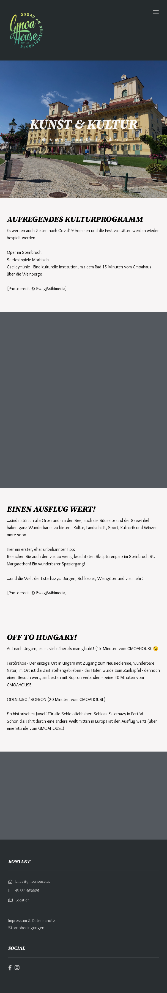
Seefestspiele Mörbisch (28, 259)
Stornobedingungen (26, 927)
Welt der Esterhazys (42, 578)
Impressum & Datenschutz (31, 920)
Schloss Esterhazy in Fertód (118, 713)
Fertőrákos (16, 663)
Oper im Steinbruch (24, 252)
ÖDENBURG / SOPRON (26, 699)
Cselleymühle (18, 266)
